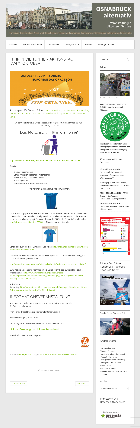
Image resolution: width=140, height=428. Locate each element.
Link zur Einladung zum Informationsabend (35, 329)
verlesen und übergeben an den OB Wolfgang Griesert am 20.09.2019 (115, 149)
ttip (76, 354)
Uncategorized (24, 354)
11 (117, 97)
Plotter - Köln (105, 365)
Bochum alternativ (107, 348)
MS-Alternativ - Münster (109, 371)
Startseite (13, 44)
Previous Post (18, 383)
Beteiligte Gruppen (106, 44)
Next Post (82, 383)
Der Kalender (53, 44)
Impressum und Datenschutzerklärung (112, 400)
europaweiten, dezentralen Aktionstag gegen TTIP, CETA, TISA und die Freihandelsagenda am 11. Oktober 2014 (49, 113)
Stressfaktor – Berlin (108, 368)
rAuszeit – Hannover (108, 357)
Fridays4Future (72, 44)
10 (115, 97)
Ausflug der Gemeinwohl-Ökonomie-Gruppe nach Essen (115, 185)
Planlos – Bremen (107, 351)
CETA (47, 354)
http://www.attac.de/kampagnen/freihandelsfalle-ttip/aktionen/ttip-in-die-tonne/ (45, 160)
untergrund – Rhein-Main (110, 362)
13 (120, 97)
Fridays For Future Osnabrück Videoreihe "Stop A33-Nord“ (112, 267)
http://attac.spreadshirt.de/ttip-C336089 (27, 222)
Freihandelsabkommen (59, 354)
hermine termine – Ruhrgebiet (112, 354)
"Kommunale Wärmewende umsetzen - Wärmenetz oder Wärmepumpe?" (112, 175)
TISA (72, 354)
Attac (42, 354)
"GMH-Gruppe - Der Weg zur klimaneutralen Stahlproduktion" (114, 196)
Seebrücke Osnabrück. (113, 313)
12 (118, 97)
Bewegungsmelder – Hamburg (112, 359)
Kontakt (88, 44)
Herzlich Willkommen (32, 44)
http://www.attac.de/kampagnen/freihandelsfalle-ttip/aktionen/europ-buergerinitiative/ (48, 264)
